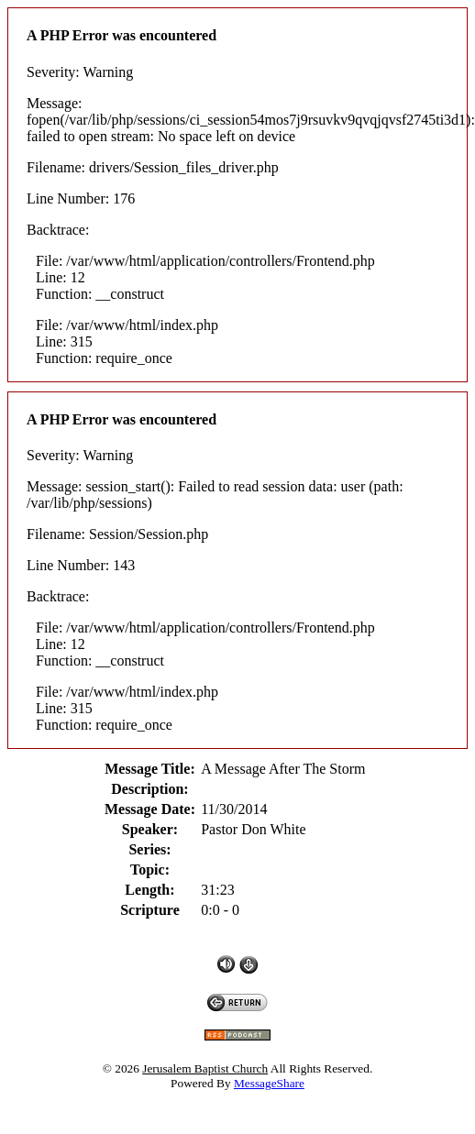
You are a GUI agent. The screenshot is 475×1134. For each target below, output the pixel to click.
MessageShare (269, 1083)
